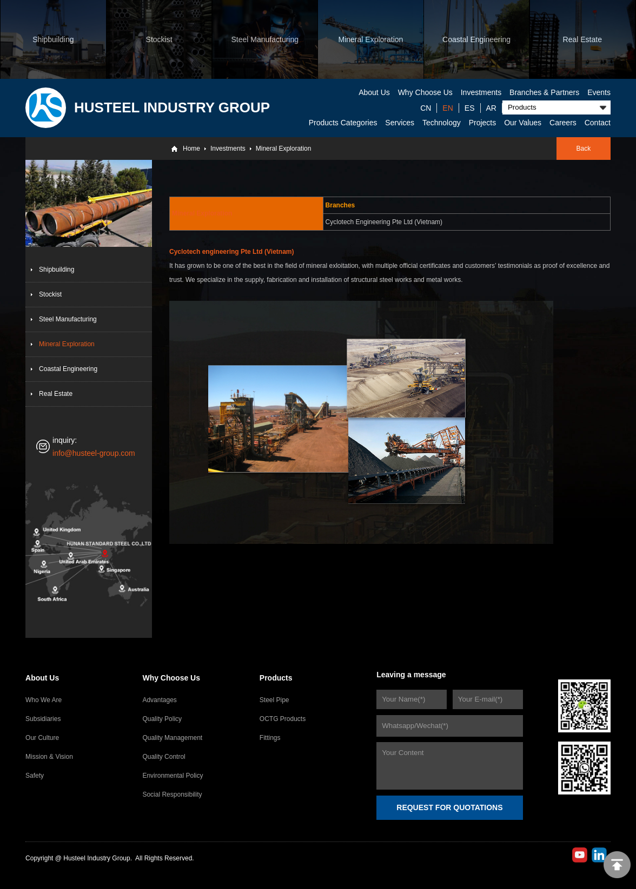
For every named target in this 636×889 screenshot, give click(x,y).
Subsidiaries (43, 719)
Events (599, 92)
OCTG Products (283, 719)
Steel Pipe (274, 700)
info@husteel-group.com (93, 453)
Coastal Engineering (68, 369)
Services (399, 122)
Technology (441, 122)
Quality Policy (162, 719)
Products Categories (343, 122)
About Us (374, 92)
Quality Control (163, 756)
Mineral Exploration (284, 148)
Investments (481, 92)
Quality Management (172, 738)
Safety (34, 775)
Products (276, 678)
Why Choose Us (425, 92)
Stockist (50, 294)
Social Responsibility (172, 794)
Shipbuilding (56, 269)
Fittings (270, 738)
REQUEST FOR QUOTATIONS (449, 807)
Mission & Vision (49, 756)
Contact (598, 122)
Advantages (159, 700)
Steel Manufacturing (68, 319)
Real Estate (55, 394)
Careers (563, 122)
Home (191, 148)
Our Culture (42, 738)
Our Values (522, 122)
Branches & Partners (544, 92)
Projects (482, 122)
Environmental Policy (172, 775)
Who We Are (43, 700)
